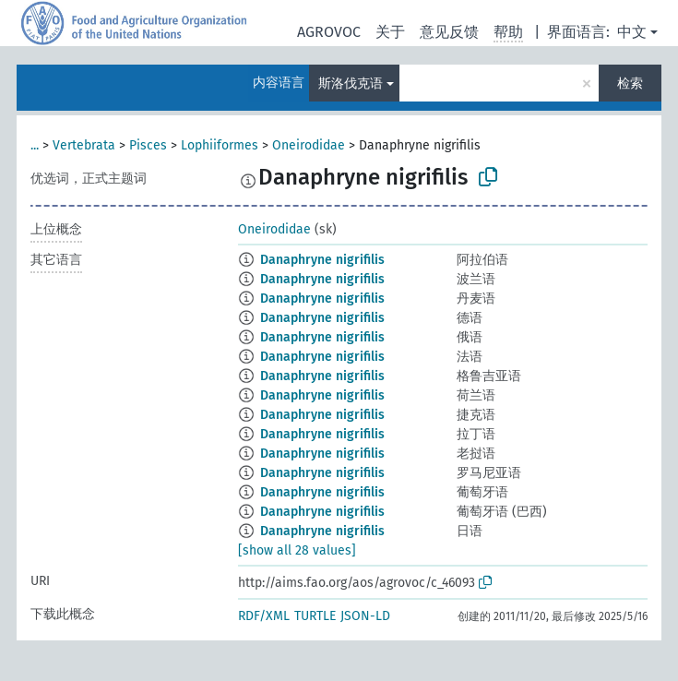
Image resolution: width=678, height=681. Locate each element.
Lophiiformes (219, 145)
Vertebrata (84, 145)
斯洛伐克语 (350, 83)
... (34, 145)
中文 (632, 32)
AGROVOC (329, 32)
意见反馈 (449, 32)
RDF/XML (264, 616)
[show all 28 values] (297, 550)
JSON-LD (365, 616)
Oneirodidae (308, 145)
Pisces (148, 145)
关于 (390, 32)
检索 (630, 83)
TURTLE (315, 616)
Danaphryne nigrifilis (322, 260)
